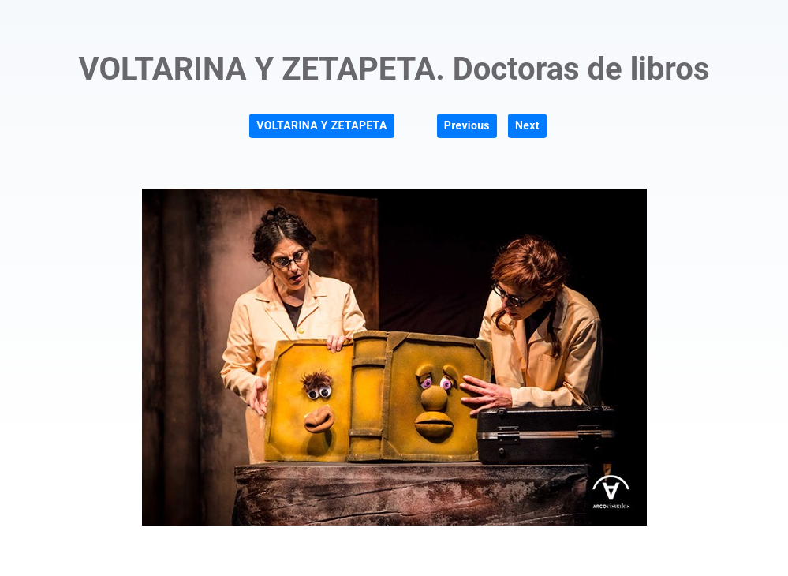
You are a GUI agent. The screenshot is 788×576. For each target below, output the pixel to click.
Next (527, 125)
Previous (467, 125)
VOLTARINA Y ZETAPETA (321, 125)
